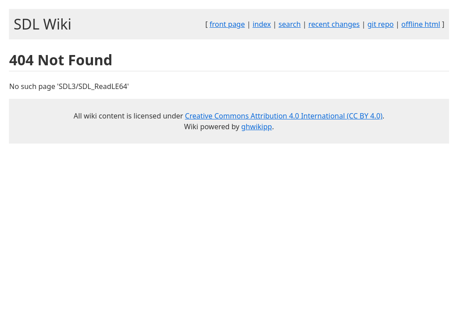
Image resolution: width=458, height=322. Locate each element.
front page (227, 24)
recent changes (334, 24)
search (290, 24)
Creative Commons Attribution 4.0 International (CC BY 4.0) (284, 116)
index (262, 24)
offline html (420, 24)
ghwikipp (256, 126)
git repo (380, 24)
